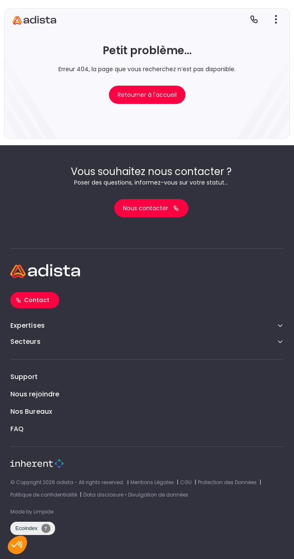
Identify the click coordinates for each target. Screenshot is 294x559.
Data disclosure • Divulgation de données (135, 494)
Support (24, 376)
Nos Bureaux (31, 411)
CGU (186, 482)
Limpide (43, 511)
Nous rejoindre (34, 394)
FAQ (17, 429)
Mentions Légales (152, 482)
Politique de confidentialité (43, 494)
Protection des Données (227, 482)
